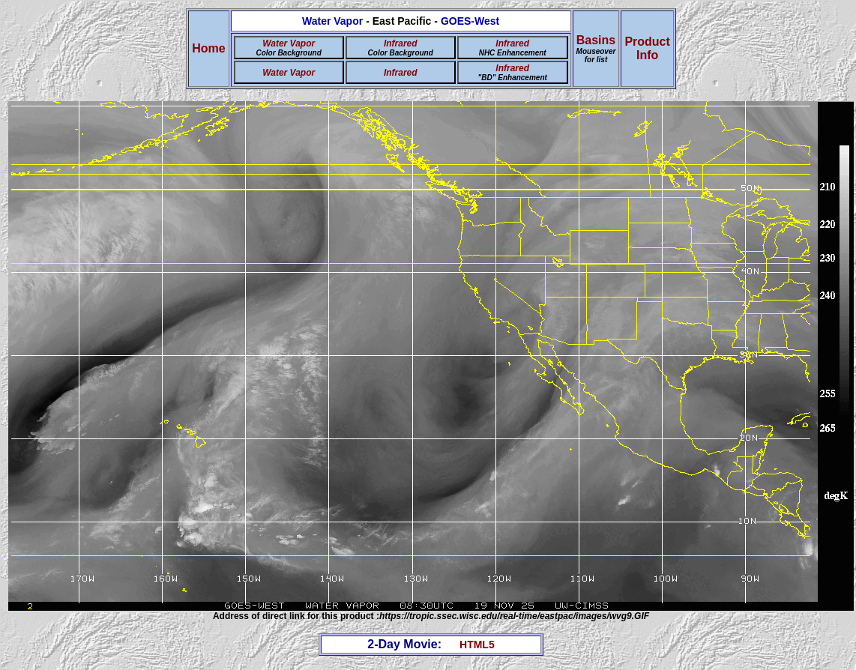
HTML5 (477, 645)
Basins (596, 49)
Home (208, 48)
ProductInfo (646, 48)
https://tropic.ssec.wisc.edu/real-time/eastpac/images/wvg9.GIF (514, 616)
